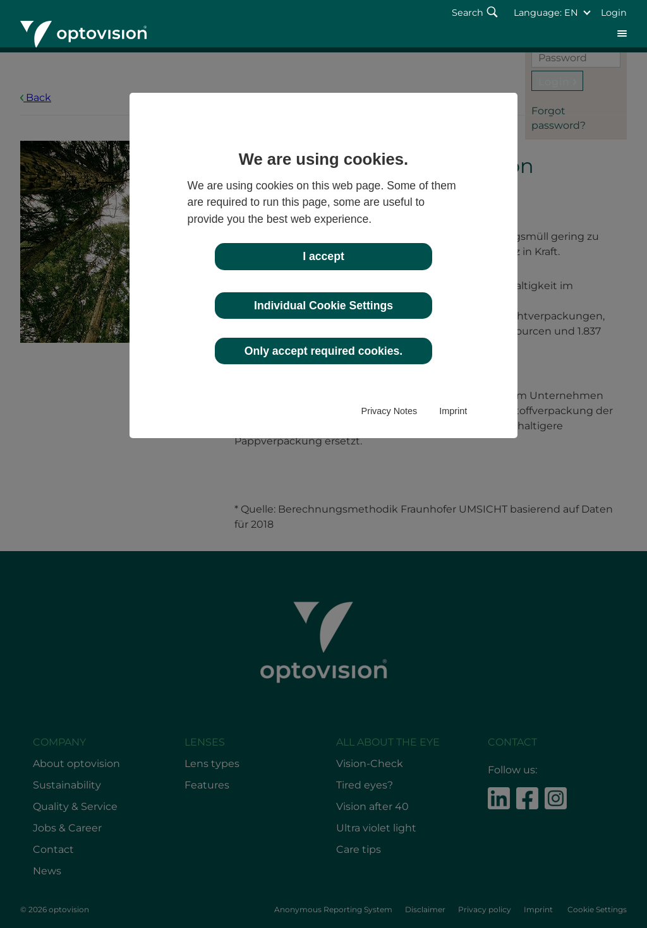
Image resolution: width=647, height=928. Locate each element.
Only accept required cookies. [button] (323, 351)
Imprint (453, 411)
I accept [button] (323, 256)
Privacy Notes (389, 411)
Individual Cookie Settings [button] (323, 305)
